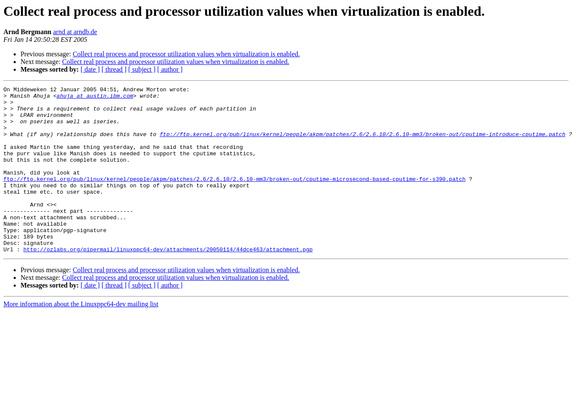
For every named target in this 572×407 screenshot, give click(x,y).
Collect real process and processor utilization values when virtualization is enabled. (186, 54)
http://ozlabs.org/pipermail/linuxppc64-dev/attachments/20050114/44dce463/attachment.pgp (168, 282)
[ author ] (170, 69)
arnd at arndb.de (75, 31)
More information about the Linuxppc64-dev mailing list (80, 337)
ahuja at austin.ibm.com (95, 98)
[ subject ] (142, 69)
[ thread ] (114, 69)
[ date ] (90, 69)
